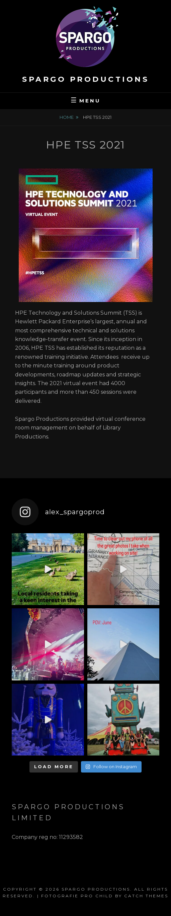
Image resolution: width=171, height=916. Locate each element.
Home (67, 117)
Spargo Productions (85, 79)
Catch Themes (146, 895)
